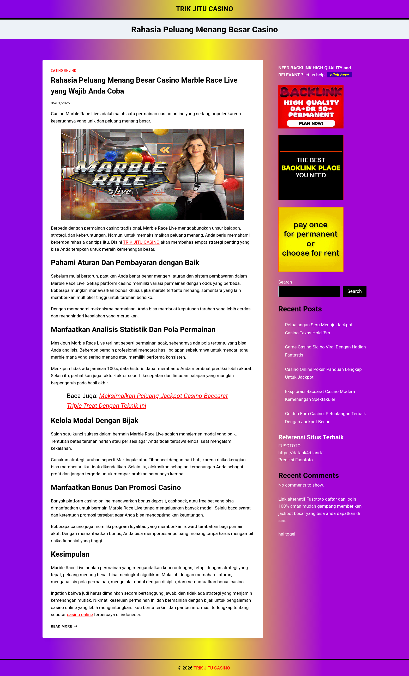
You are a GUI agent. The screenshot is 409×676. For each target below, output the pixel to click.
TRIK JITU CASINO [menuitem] (141, 242)
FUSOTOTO (289, 445)
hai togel (286, 534)
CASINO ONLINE (63, 70)
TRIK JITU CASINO (212, 668)
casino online (80, 614)
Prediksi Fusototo (295, 459)
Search (285, 282)
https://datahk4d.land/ (300, 452)
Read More (64, 626)
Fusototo (315, 499)
